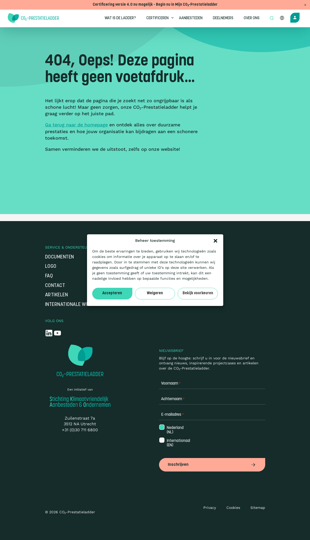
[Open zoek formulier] (272, 18)
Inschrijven (212, 465)
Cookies (233, 507)
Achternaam (173, 399)
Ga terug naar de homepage (76, 124)
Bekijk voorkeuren (198, 293)
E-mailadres (172, 415)
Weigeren (155, 293)
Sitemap (257, 507)
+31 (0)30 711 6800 (80, 429)
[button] (215, 240)
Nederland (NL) (175, 430)
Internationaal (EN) (178, 443)
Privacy (209, 507)
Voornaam (171, 383)
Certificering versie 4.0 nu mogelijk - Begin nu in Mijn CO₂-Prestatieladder (155, 5)
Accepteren (112, 293)
